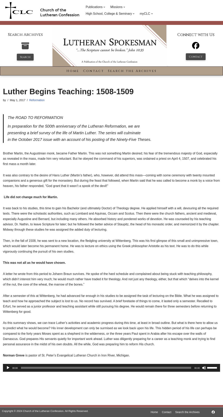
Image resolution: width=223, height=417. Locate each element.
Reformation (36, 100)
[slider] (106, 368)
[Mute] (204, 368)
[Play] (8, 368)
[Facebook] (195, 47)
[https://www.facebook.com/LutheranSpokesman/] (213, 412)
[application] (111, 368)
